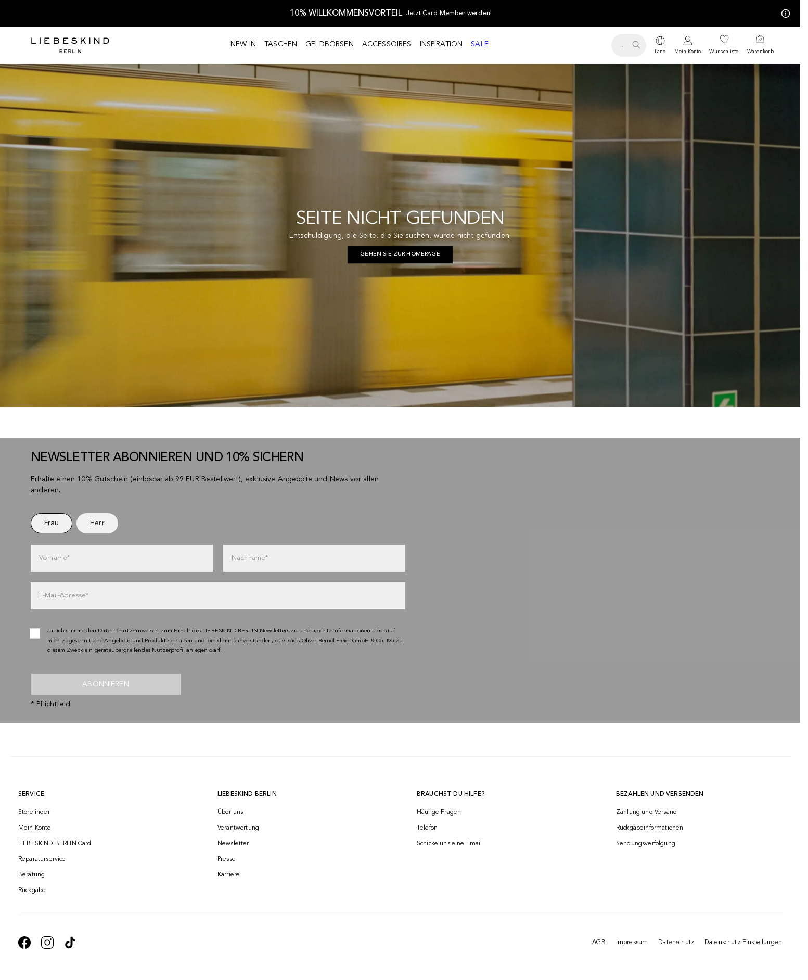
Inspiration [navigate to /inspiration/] (441, 44)
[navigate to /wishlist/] (723, 45)
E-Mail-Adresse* (63, 595)
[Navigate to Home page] (70, 45)
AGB (598, 942)
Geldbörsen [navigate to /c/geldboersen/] (329, 44)
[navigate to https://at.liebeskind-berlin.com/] (400, 254)
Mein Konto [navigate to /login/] (34, 828)
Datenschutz (676, 942)
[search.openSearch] (628, 45)
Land (660, 51)
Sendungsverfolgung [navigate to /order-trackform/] (645, 844)
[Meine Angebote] (783, 13)
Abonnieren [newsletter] (105, 684)
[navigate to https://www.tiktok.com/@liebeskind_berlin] (70, 942)
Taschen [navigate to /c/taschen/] (280, 44)
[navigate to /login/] (687, 45)
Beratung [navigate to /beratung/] (31, 875)
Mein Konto (687, 51)
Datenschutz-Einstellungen (743, 942)
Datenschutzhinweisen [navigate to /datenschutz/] (128, 631)
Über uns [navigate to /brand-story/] (230, 812)
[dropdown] (660, 45)
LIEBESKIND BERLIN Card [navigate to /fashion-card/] (55, 844)
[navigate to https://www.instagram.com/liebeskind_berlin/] (47, 942)
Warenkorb (760, 51)
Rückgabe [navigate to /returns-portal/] (32, 890)
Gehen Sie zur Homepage (400, 254)
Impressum (632, 942)
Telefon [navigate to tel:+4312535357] (427, 828)
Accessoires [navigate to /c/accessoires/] (387, 44)
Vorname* (54, 558)
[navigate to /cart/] (760, 45)
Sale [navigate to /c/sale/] (480, 44)
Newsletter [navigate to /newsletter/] (233, 844)
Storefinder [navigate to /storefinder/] (34, 812)
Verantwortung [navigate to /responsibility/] (238, 828)
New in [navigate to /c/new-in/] (243, 44)
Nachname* (250, 558)
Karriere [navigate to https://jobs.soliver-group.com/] (228, 875)
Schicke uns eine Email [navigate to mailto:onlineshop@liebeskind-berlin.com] (449, 844)
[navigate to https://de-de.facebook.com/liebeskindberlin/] (24, 942)
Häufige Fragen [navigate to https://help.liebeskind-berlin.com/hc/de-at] (439, 812)
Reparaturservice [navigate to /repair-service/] (42, 859)
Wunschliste (723, 51)
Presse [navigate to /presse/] (226, 859)
